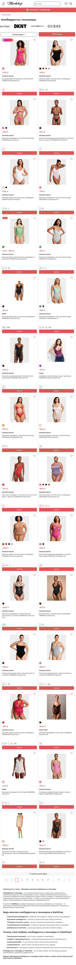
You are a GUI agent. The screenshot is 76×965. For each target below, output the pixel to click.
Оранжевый (3, 425)
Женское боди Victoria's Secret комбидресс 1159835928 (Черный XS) (55, 79)
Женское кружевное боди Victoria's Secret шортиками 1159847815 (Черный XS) (17, 377)
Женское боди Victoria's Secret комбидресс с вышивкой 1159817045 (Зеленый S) (18, 258)
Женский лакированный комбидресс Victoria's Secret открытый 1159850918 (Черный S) (56, 139)
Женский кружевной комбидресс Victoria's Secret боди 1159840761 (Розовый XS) (55, 555)
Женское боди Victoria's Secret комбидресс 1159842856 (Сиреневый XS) (55, 496)
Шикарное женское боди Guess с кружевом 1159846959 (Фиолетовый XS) (55, 377)
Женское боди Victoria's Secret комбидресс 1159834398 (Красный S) (18, 733)
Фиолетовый (40, 366)
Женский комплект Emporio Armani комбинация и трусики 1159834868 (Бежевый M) (18, 853)
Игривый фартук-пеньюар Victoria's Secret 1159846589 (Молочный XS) (54, 436)
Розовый (3, 68)
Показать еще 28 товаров (39, 874)
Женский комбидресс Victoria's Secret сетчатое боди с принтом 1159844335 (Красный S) (19, 496)
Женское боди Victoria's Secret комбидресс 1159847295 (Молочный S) (18, 198)
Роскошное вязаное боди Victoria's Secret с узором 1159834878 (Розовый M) (55, 793)
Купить (19, 93)
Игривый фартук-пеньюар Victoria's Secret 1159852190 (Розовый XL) (17, 79)
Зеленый (3, 247)
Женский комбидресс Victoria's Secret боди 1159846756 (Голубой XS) (55, 258)
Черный (40, 68)
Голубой (40, 247)
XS (41, 90)
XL (3, 90)
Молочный (6, 68)
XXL (50, 327)
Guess (55, 26)
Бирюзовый (40, 306)
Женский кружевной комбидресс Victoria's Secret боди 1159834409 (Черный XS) (55, 852)
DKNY (22, 26)
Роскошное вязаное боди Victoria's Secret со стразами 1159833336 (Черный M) (18, 674)
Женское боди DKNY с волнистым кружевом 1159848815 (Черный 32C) (18, 317)
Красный (3, 484)
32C (4, 327)
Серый (40, 663)
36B (8, 327)
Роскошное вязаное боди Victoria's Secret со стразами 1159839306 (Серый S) (55, 674)
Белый (3, 782)
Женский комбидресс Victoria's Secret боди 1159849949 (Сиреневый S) (55, 198)
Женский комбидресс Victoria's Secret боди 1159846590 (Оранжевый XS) (18, 436)
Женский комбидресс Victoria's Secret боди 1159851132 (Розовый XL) (18, 139)
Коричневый (46, 68)
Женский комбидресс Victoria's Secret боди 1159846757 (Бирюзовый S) (55, 317)
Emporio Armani (38, 26)
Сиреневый (49, 68)
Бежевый (3, 841)
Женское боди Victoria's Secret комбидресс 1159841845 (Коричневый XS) (18, 555)
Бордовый (43, 68)
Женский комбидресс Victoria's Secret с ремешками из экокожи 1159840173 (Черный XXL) (18, 615)
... (53, 880)
